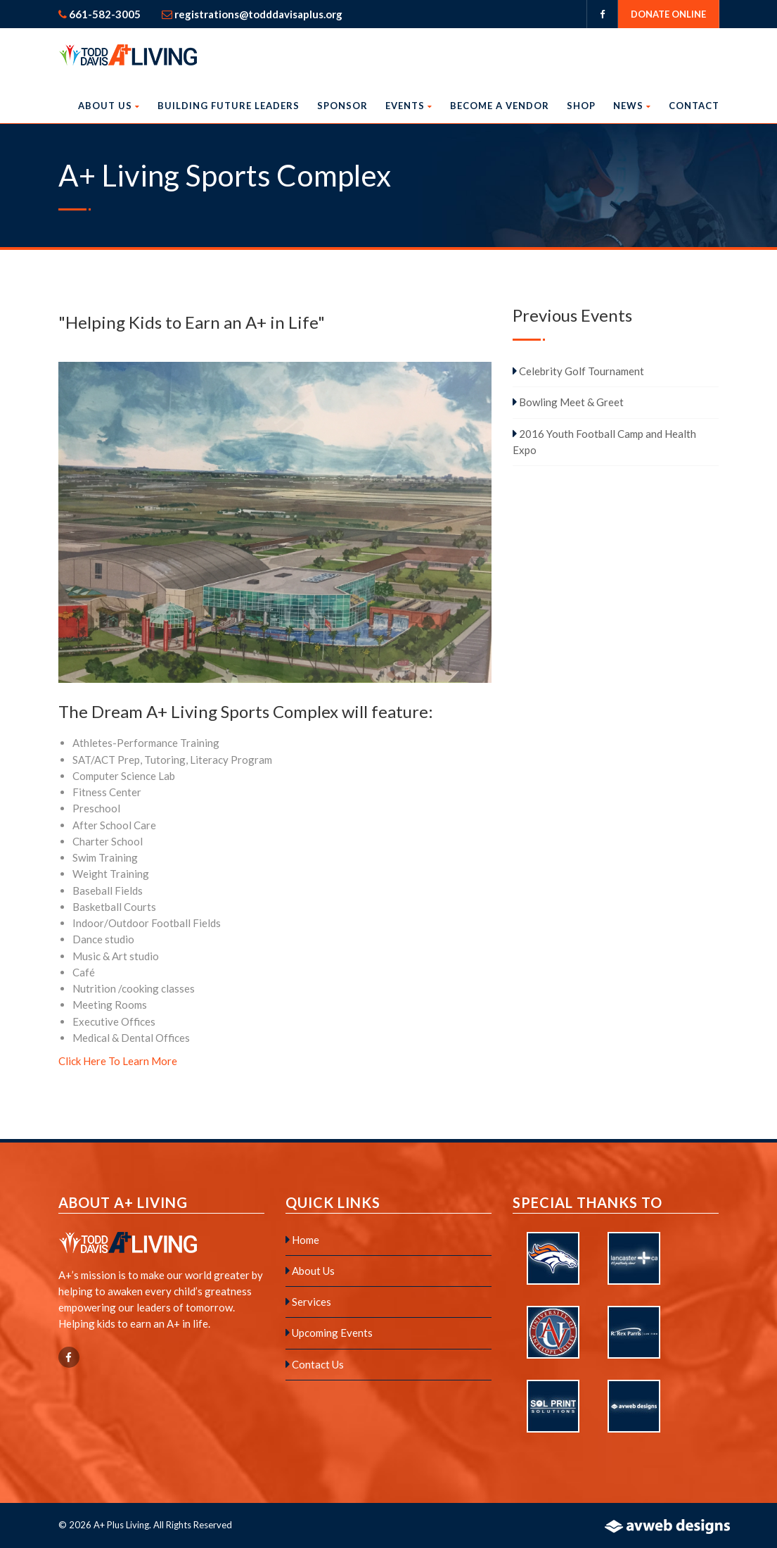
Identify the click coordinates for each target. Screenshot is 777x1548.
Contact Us (314, 1364)
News (632, 105)
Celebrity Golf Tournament (578, 371)
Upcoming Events (329, 1332)
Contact (694, 105)
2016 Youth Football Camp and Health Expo (604, 441)
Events (408, 105)
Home (302, 1239)
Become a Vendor (499, 105)
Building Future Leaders (229, 105)
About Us (109, 105)
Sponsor (342, 105)
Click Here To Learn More (117, 1061)
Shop (581, 105)
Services (308, 1301)
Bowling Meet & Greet (568, 402)
